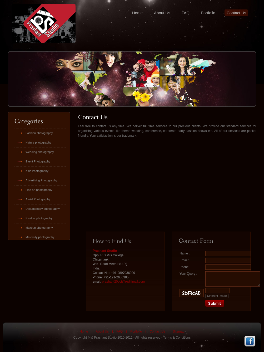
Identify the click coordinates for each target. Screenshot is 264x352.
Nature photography (38, 142)
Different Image (217, 295)
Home (137, 13)
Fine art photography (39, 189)
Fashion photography (39, 133)
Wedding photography (40, 152)
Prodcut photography (39, 218)
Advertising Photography (41, 180)
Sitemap (179, 331)
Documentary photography (43, 208)
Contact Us (236, 13)
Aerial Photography (38, 199)
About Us (162, 13)
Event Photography (38, 161)
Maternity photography (40, 237)
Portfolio (208, 13)
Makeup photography (39, 227)
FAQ (186, 13)
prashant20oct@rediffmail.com (123, 281)
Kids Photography (37, 170)
